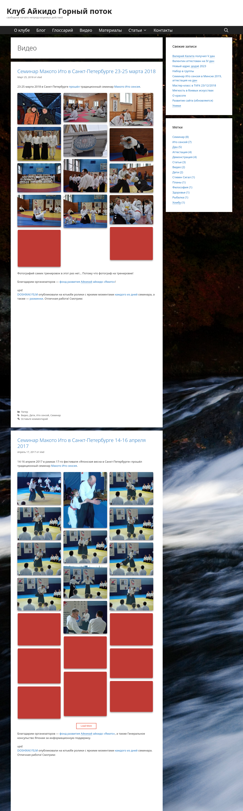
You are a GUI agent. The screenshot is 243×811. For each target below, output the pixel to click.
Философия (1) (182, 187)
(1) (178, 203)
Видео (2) (178, 167)
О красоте (179, 95)
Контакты (163, 30)
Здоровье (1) (180, 192)
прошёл (74, 86)
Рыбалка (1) (180, 197)
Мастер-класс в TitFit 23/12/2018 (194, 85)
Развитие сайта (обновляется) (192, 100)
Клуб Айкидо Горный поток (59, 11)
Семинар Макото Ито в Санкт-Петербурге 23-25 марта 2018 (86, 71)
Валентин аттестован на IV (193, 61)
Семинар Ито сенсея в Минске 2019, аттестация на (197, 78)
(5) (177, 147)
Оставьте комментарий (34, 418)
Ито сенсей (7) (182, 142)
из (128, 294)
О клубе (22, 30)
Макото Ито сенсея (127, 86)
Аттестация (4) (182, 152)
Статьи (139, 30)
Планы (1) (179, 182)
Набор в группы (183, 71)
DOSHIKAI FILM (27, 294)
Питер (24, 411)
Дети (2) (177, 172)
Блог (41, 30)
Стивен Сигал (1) (183, 177)
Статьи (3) (179, 162)
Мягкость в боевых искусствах (193, 90)
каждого (120, 294)
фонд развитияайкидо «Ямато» (87, 282)
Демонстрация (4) (184, 157)
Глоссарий (62, 30)
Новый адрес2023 (189, 66)
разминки (36, 298)
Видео (86, 30)
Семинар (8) (180, 137)
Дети (32, 415)
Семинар (55, 415)
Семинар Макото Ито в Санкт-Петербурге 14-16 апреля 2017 (81, 443)
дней (134, 294)
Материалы (110, 30)
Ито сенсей (42, 415)
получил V (193, 56)
